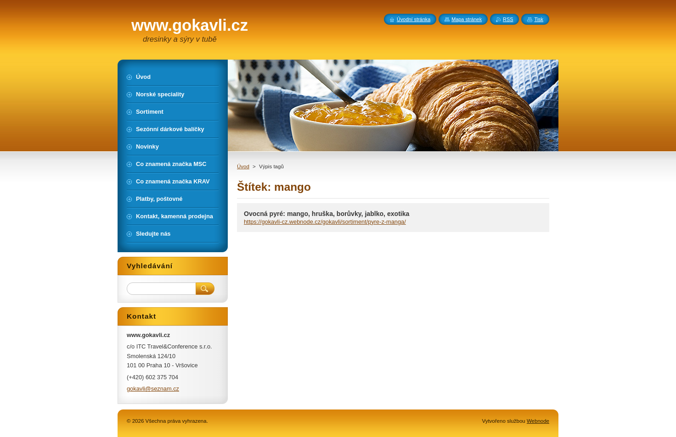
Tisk (538, 19)
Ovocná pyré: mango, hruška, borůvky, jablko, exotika (326, 213)
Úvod (243, 166)
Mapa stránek (466, 19)
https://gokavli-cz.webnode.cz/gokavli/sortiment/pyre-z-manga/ (325, 221)
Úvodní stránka (413, 19)
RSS (508, 19)
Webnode (538, 421)
